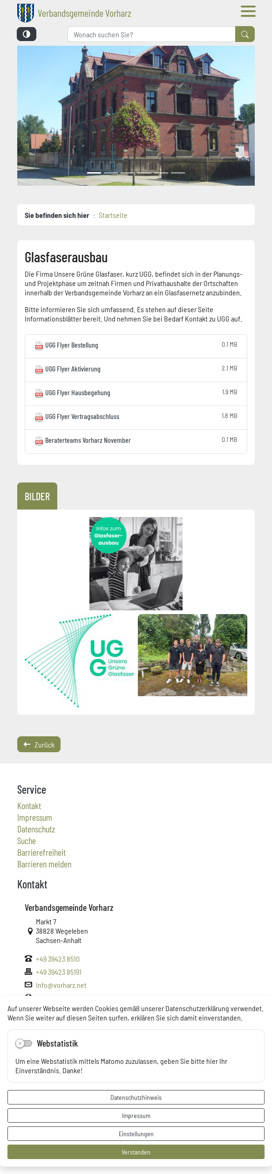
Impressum (136, 1115)
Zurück (38, 744)
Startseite (113, 214)
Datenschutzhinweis (136, 1097)
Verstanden (136, 1151)
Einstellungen (136, 1133)
